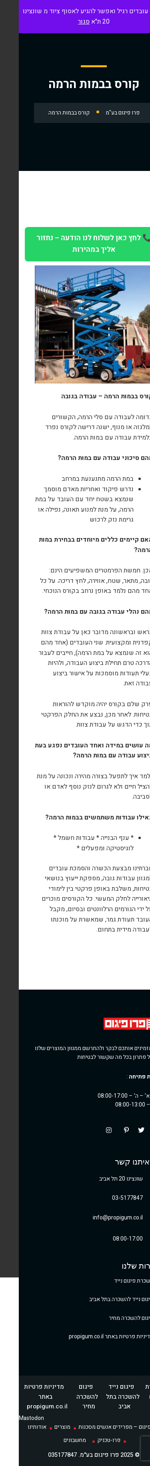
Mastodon (12, 1418)
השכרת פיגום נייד (115, 1281)
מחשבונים (56, 1440)
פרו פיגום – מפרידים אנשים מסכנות (100, 1427)
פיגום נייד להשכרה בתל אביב (102, 1299)
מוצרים (44, 1427)
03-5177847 (108, 1198)
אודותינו (18, 1427)
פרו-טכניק (90, 1440)
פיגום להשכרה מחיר (112, 1318)
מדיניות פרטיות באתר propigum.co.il (92, 1336)
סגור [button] (65, 21)
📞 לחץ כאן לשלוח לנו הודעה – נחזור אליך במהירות (75, 244)
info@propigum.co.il (99, 1217)
